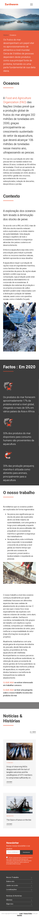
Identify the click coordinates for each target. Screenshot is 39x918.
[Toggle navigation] (31, 4)
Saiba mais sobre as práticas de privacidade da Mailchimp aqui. (17, 863)
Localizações (11, 889)
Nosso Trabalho (12, 877)
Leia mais (9, 782)
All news (33, 732)
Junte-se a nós (12, 885)
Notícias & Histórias (14, 896)
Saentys (19, 915)
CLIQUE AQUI (8, 682)
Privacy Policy (28, 913)
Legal (21, 913)
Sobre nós (10, 881)
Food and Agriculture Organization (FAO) (17, 100)
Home (5, 35)
